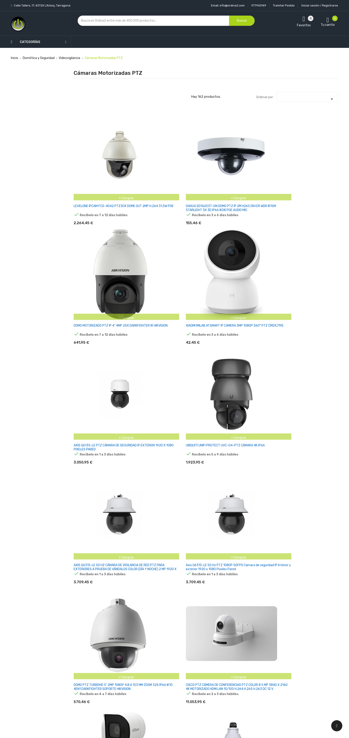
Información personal (215, 652)
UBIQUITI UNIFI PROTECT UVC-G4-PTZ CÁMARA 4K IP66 (318, 157)
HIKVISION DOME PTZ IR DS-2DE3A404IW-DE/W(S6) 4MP (225, 377)
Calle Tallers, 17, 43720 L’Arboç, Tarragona (41, 5)
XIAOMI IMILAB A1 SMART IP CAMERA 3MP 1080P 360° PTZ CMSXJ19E (228, 157)
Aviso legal (163, 660)
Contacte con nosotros (172, 683)
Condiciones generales (172, 668)
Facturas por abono (214, 683)
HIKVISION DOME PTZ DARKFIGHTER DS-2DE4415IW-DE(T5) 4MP (181, 450)
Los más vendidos (123, 660)
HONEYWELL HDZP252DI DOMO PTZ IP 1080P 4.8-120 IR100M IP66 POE (226, 304)
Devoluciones (165, 675)
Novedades (119, 652)
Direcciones (208, 691)
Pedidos (205, 675)
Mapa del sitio (165, 691)
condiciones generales (295, 668)
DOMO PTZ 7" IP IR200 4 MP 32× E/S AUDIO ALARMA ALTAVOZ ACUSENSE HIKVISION (183, 306)
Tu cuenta (209, 643)
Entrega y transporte (171, 652)
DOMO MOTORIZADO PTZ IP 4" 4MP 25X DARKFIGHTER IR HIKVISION (183, 157)
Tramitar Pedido (284, 5)
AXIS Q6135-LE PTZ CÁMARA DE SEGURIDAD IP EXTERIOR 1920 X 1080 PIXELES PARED (273, 159)
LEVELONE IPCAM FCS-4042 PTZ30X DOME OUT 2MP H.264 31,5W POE (92, 157)
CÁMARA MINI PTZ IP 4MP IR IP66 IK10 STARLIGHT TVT (136, 597)
